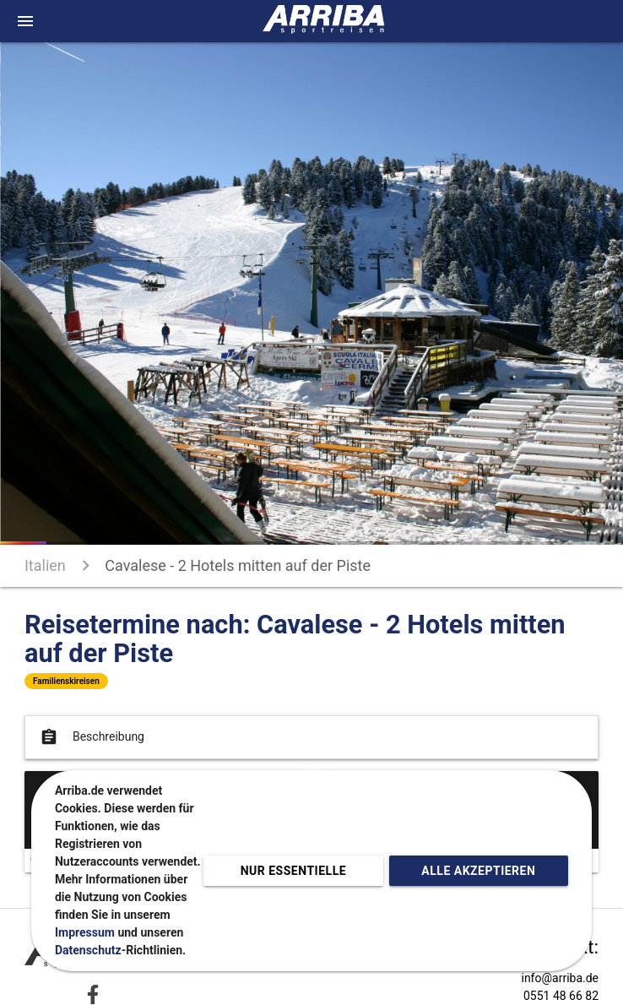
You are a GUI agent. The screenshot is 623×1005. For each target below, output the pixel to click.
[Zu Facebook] (93, 994)
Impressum (85, 932)
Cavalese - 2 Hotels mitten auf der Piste (238, 565)
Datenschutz (88, 950)
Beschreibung (90, 737)
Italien (45, 565)
